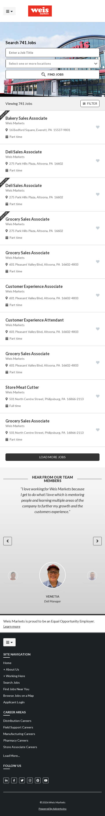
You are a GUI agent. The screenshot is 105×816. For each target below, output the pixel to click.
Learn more (11, 626)
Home (7, 663)
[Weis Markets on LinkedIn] (6, 780)
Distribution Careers (17, 721)
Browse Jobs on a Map (18, 695)
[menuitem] (52, 721)
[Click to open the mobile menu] (9, 11)
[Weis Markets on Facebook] (14, 780)
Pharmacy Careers (15, 740)
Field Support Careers (18, 727)
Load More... (11, 755)
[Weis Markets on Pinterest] (38, 780)
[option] (52, 500)
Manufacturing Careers (19, 734)
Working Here (14, 676)
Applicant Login (14, 702)
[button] (52, 63)
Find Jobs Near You (16, 689)
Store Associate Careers (20, 747)
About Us (11, 669)
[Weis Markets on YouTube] (46, 780)
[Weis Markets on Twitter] (22, 780)
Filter (90, 103)
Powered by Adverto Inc (53, 808)
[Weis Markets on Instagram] (30, 780)
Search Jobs (11, 682)
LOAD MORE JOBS (52, 457)
